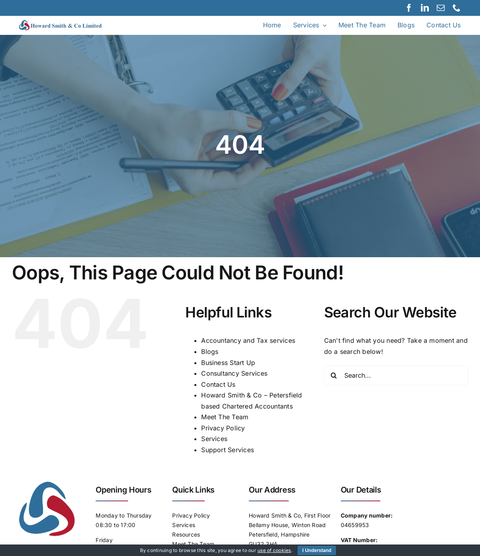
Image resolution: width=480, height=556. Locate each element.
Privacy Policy (223, 428)
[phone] (457, 8)
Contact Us (218, 384)
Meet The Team (224, 417)
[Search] (334, 375)
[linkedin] (425, 8)
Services (214, 439)
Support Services (227, 450)
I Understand (316, 550)
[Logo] (67, 23)
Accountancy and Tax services (248, 340)
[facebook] (409, 8)
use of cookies (274, 550)
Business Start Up (228, 363)
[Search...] (396, 375)
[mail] (441, 8)
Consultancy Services (234, 373)
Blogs (209, 351)
